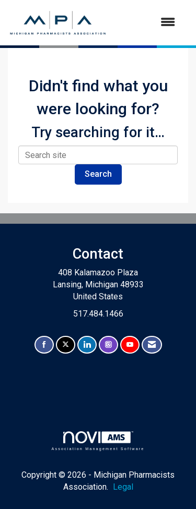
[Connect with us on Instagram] (108, 345)
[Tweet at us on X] (65, 345)
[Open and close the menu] (146, 22)
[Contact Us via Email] (152, 345)
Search (98, 174)
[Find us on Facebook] (44, 345)
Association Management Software (97, 441)
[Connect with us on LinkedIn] (87, 345)
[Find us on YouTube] (130, 345)
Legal (123, 487)
